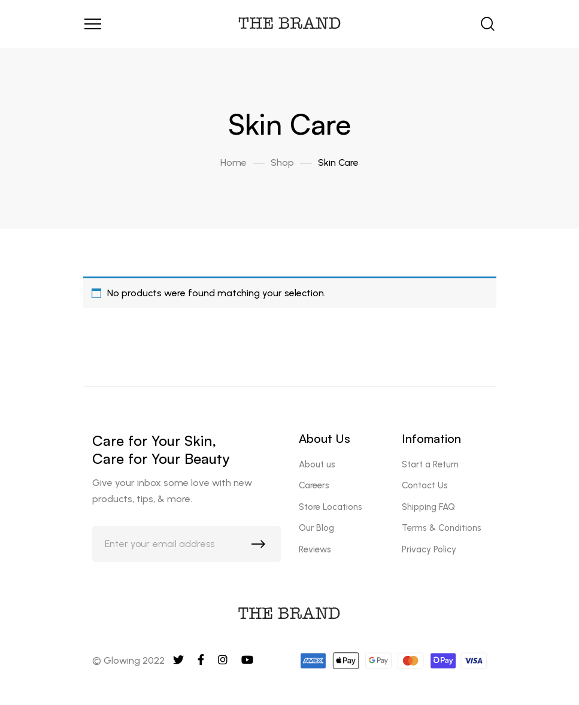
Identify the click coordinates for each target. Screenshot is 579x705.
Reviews (315, 549)
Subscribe (261, 547)
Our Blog (316, 527)
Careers (314, 485)
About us (317, 464)
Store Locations (330, 507)
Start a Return (430, 464)
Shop (282, 162)
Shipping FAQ (428, 507)
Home (233, 162)
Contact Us (425, 485)
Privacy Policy (429, 549)
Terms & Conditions (441, 527)
